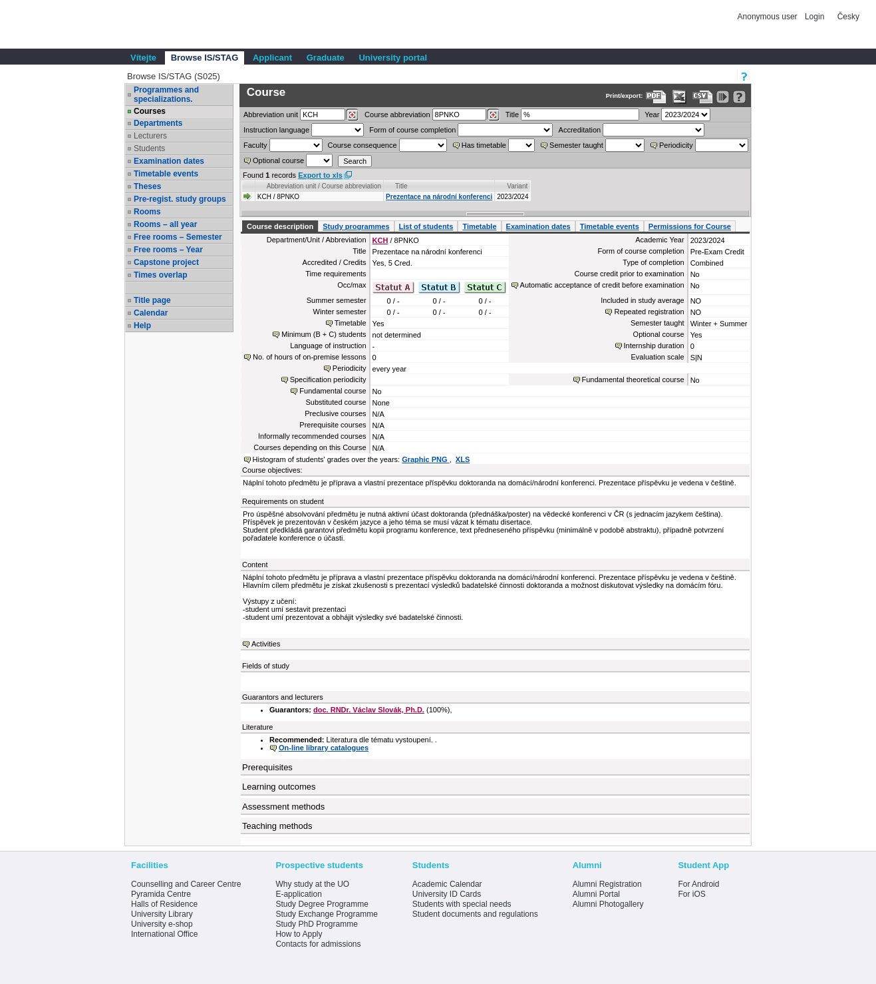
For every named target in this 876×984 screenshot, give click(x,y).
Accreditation (580, 130)
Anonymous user (769, 16)
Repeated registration (649, 312)
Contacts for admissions (318, 944)
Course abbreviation (397, 115)
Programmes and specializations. (166, 94)
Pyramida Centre (161, 894)
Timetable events (166, 173)
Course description (280, 226)
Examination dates (169, 161)
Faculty (255, 145)
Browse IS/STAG (205, 58)
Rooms (147, 211)
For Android (698, 884)
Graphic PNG (426, 459)
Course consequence (362, 145)
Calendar (151, 313)
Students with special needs (461, 904)
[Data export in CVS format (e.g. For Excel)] (702, 97)
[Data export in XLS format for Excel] (679, 97)
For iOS (691, 894)
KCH (380, 240)
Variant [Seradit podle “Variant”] (517, 186)
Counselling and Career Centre (186, 884)
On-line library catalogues (323, 748)
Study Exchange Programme (326, 914)
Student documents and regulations (475, 914)
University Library (162, 914)
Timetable (479, 226)
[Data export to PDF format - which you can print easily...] (656, 97)
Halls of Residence (164, 904)
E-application (298, 894)
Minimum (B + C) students (323, 334)
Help (142, 325)
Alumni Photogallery (608, 904)
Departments (158, 123)
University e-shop (162, 924)
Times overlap (160, 275)
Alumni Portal (596, 894)
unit (270, 115)
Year (652, 115)
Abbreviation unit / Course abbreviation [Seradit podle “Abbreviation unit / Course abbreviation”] (324, 186)
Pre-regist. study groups (180, 199)
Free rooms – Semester (178, 237)
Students (149, 148)
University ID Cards (446, 894)
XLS (463, 459)
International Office (164, 934)
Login (814, 16)
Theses (147, 186)
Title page (152, 300)
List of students (426, 226)
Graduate (326, 58)
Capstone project (166, 262)
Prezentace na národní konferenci (439, 196)
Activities (265, 644)
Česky (848, 16)
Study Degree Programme (321, 904)
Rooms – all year (165, 224)
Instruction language (276, 130)
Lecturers (150, 135)
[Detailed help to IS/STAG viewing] (739, 97)
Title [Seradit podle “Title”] (401, 186)
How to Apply (298, 934)
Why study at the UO (312, 884)
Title (512, 115)
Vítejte (143, 58)
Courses (150, 111)
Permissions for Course (690, 226)
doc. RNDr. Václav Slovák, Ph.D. (368, 710)
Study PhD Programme (316, 924)
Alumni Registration (607, 884)
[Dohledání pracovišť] (352, 115)
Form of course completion (412, 130)
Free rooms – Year (168, 249)
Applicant (272, 58)
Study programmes (356, 226)
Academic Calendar (447, 884)
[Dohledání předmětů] (493, 115)
